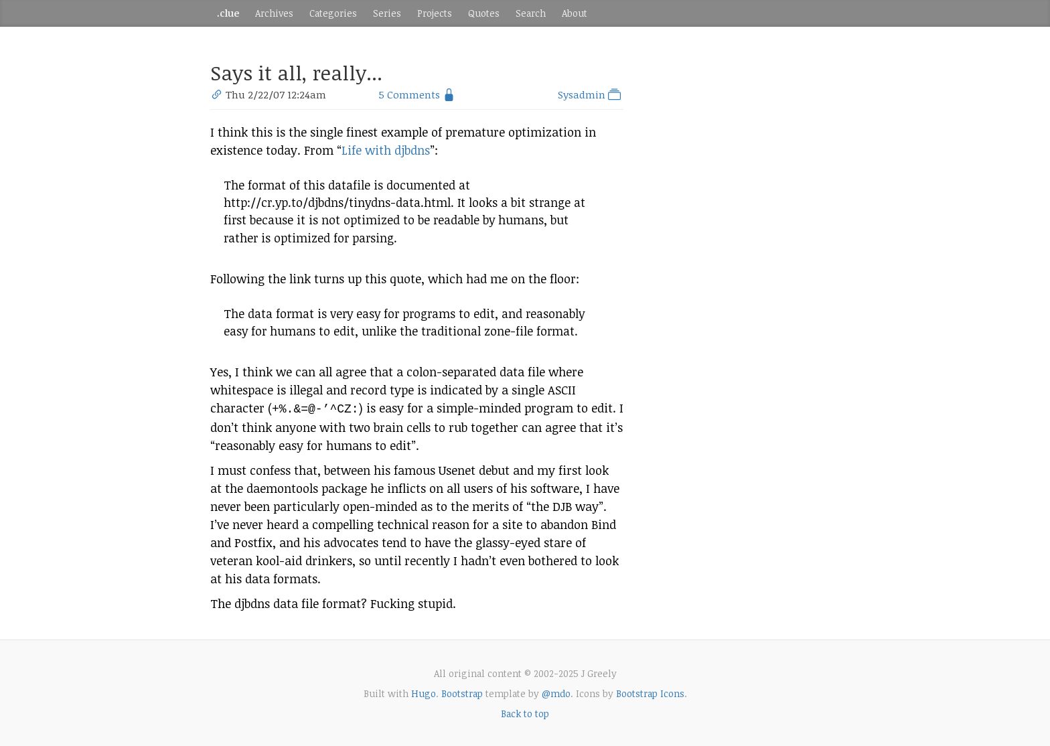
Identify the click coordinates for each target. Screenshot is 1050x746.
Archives (274, 13)
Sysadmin (590, 94)
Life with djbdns (386, 150)
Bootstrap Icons (650, 692)
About (574, 13)
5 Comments (409, 94)
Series (387, 13)
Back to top (525, 712)
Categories (333, 13)
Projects (434, 13)
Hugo (423, 692)
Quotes (484, 13)
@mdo (556, 692)
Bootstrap (462, 692)
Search (531, 13)
